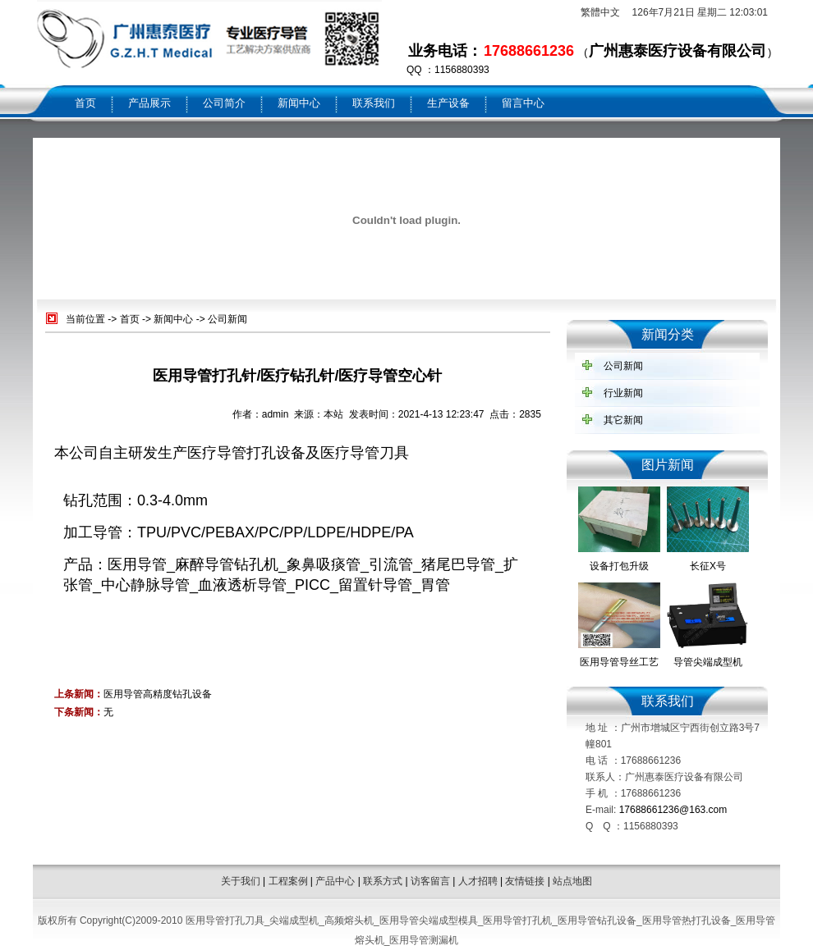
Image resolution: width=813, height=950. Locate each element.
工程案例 (288, 881)
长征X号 (708, 566)
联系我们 (373, 103)
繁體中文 (600, 12)
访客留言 (430, 881)
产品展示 (149, 103)
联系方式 (382, 881)
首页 (85, 103)
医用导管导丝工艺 (619, 662)
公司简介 (224, 103)
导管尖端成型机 (707, 662)
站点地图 (572, 881)
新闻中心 (299, 103)
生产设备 (448, 103)
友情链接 (524, 881)
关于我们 (240, 881)
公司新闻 (227, 319)
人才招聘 (478, 881)
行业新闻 (623, 393)
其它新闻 (623, 420)
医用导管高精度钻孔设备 (157, 694)
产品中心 (335, 881)
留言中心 (523, 103)
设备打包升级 (619, 566)
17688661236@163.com (673, 809)
